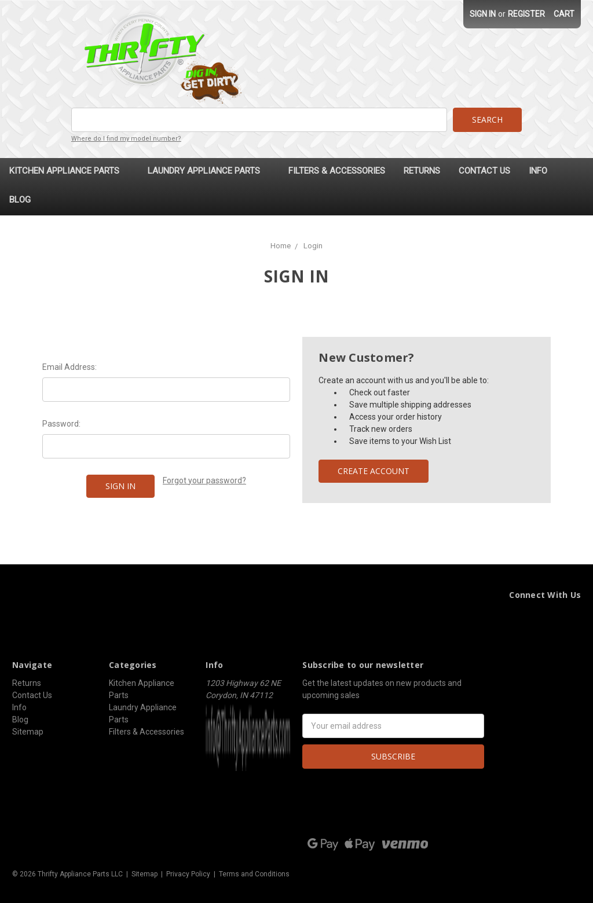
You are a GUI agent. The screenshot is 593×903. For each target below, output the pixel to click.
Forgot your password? (204, 479)
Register (526, 14)
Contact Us (484, 171)
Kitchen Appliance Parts (69, 171)
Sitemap (27, 731)
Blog (20, 199)
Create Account (373, 470)
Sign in (483, 14)
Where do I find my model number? (126, 138)
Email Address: (69, 366)
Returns (422, 171)
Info (538, 171)
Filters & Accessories (336, 171)
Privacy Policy (188, 873)
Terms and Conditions (254, 873)
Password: (61, 423)
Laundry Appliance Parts (209, 171)
